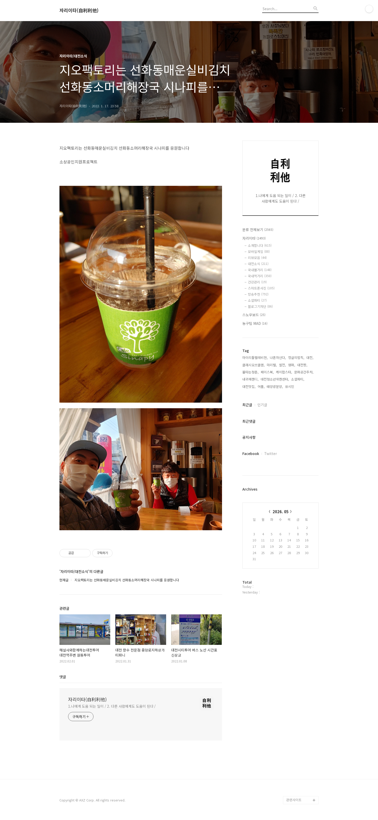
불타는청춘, (250, 372)
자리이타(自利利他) (79, 10)
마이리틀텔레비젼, (255, 357)
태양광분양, (275, 386)
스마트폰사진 (261, 288)
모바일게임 (259, 251)
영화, (291, 364)
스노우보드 (253, 314)
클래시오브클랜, (253, 364)
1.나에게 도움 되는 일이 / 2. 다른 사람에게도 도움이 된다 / (112, 706)
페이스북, (267, 372)
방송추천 (258, 294)
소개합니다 (260, 245)
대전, (309, 357)
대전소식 (258, 263)
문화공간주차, (303, 372)
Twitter (270, 453)
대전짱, (302, 364)
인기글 (262, 404)
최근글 (247, 404)
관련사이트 (294, 799)
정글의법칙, (296, 357)
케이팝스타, (284, 372)
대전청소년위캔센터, (275, 379)
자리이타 (254, 238)
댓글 (62, 676)
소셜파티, (297, 379)
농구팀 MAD (254, 323)
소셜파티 (257, 300)
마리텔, (272, 364)
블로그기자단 (260, 306)
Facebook (250, 453)
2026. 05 (281, 511)
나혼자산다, (278, 357)
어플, (261, 386)
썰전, (282, 364)
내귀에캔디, (250, 379)
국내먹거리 (260, 276)
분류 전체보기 (257, 229)
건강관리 (257, 282)
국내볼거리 (260, 269)
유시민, (290, 386)
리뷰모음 (257, 257)
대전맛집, (249, 386)
